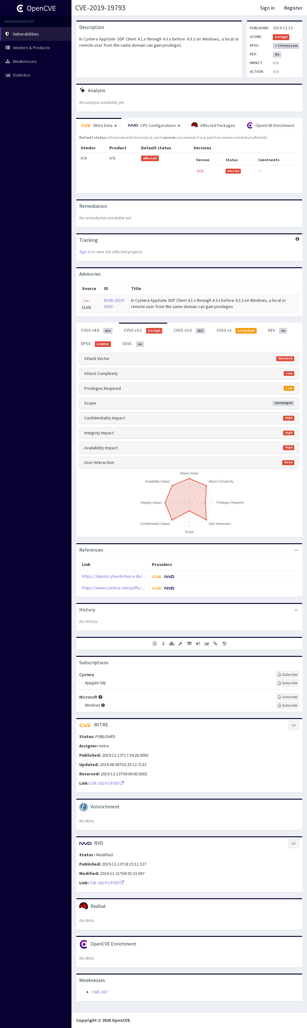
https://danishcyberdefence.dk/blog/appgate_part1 (131, 576)
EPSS (96, 344)
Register (293, 8)
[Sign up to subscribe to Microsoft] (287, 697)
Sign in (267, 8)
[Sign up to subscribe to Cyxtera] (287, 674)
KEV (277, 330)
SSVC (133, 344)
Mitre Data (99, 125)
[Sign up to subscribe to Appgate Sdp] (287, 683)
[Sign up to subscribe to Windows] (287, 705)
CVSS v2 (237, 330)
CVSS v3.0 (189, 330)
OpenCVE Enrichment (270, 125)
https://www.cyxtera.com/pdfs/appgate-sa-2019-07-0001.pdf (138, 588)
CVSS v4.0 (96, 330)
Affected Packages (213, 125)
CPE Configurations (154, 125)
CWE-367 (100, 992)
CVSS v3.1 (143, 330)
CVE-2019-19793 (100, 7)
